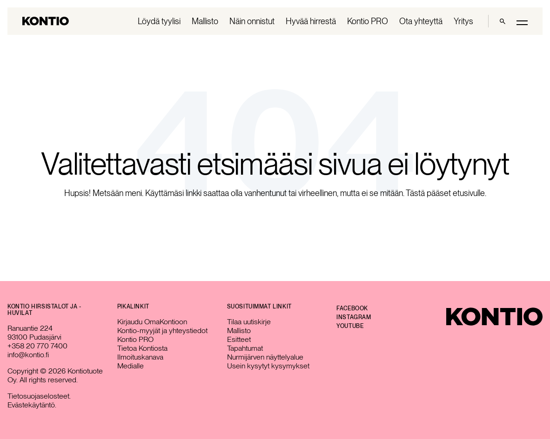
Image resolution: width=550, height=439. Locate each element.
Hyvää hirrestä (311, 21)
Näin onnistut (252, 21)
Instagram (353, 317)
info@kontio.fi (28, 354)
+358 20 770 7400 (37, 345)
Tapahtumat (245, 348)
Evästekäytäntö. (31, 404)
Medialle (130, 365)
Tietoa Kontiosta (142, 348)
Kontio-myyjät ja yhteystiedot (162, 330)
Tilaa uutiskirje (249, 321)
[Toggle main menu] (522, 22)
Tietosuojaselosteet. (39, 396)
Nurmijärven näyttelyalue (265, 357)
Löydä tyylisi (159, 21)
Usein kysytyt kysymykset (268, 365)
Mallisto (205, 21)
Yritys (463, 21)
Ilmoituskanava (140, 357)
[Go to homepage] (45, 21)
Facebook (352, 308)
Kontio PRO (367, 21)
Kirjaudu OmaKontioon (152, 321)
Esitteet (239, 339)
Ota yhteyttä (421, 21)
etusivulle (469, 193)
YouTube (349, 326)
